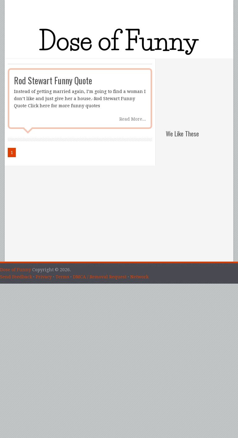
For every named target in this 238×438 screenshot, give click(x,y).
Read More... (132, 119)
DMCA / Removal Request (99, 276)
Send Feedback (16, 276)
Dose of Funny (15, 269)
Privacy (44, 276)
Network (139, 276)
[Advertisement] (199, 90)
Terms (62, 276)
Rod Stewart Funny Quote (53, 80)
